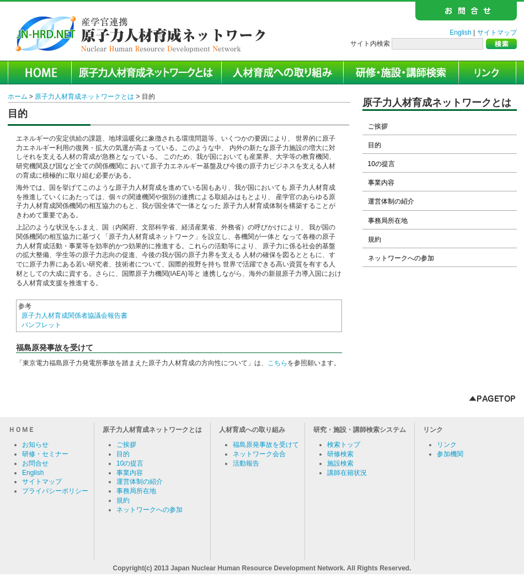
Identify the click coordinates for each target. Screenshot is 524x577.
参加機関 (450, 454)
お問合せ (35, 463)
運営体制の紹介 (391, 201)
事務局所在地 (388, 221)
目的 (374, 145)
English (460, 32)
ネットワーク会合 (259, 454)
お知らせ (35, 444)
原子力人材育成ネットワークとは (84, 96)
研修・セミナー (45, 454)
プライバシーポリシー (55, 491)
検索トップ (343, 444)
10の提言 (381, 164)
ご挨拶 (378, 126)
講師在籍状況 (347, 473)
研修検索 (340, 454)
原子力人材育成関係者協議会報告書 (74, 315)
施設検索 (340, 463)
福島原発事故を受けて (266, 444)
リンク (447, 444)
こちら (277, 363)
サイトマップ (497, 32)
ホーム (18, 96)
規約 (374, 239)
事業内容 (381, 182)
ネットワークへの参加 (401, 258)
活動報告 (246, 463)
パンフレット (41, 325)
